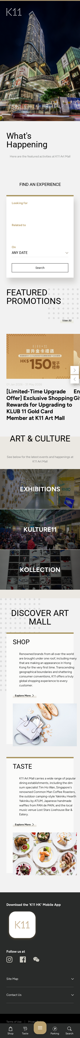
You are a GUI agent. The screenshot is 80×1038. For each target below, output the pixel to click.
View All (66, 320)
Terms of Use (14, 1021)
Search (40, 267)
